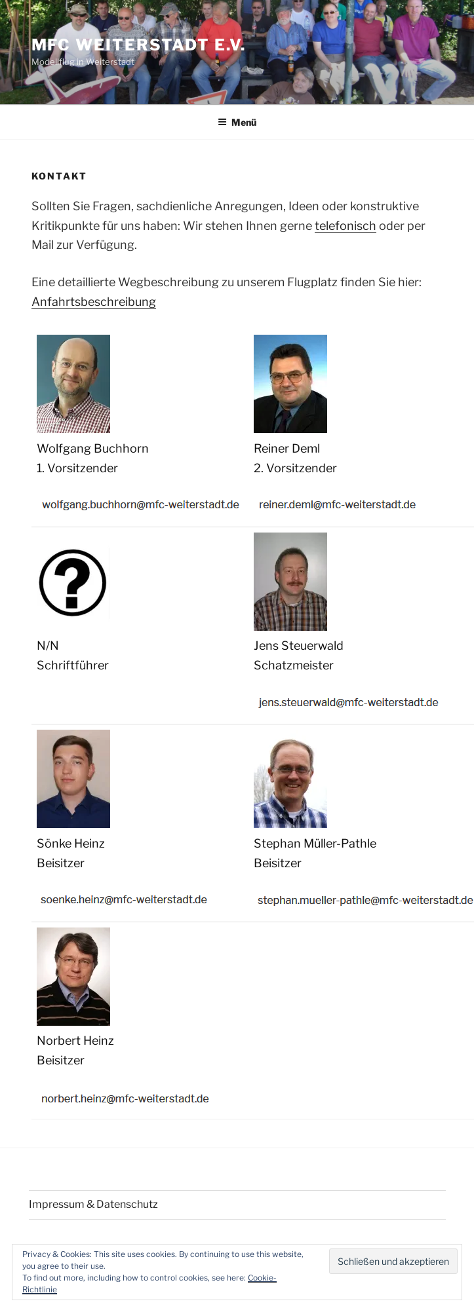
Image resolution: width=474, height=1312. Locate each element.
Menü (237, 122)
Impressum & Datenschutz (93, 1204)
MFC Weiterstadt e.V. (138, 44)
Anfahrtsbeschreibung (93, 302)
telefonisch (345, 226)
